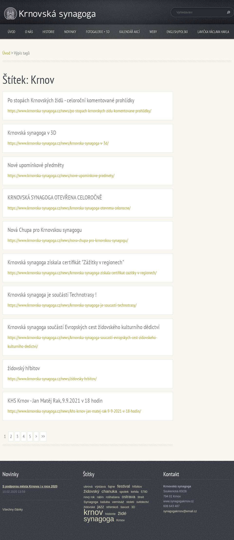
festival (123, 486)
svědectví (142, 502)
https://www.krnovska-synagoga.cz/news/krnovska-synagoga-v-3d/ (58, 143)
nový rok (89, 497)
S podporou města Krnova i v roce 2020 (29, 486)
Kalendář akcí (129, 31)
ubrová (88, 486)
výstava (100, 486)
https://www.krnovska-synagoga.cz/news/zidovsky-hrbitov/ (52, 378)
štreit (140, 497)
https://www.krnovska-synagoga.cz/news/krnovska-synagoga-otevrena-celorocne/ (69, 208)
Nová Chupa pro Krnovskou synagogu (45, 230)
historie (110, 514)
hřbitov (137, 486)
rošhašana (112, 497)
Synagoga (91, 502)
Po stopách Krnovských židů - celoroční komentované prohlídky (71, 100)
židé (122, 513)
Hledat (228, 12)
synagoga (99, 519)
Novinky (70, 31)
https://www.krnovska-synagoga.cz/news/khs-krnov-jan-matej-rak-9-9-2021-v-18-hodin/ (74, 411)
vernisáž (118, 502)
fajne (111, 486)
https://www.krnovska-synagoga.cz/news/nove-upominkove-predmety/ (61, 175)
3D (133, 507)
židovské (89, 507)
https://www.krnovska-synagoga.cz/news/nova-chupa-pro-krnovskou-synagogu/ (68, 240)
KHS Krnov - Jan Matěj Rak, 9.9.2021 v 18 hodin (55, 400)
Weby (153, 31)
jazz (100, 507)
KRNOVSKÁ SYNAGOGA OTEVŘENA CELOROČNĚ (55, 197)
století (130, 502)
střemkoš (112, 507)
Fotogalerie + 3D (98, 31)
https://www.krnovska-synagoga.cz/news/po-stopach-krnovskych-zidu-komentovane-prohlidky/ (79, 111)
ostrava (128, 496)
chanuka (109, 491)
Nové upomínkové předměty (36, 165)
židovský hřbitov (24, 368)
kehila (134, 491)
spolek (124, 491)
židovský (91, 491)
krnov (93, 512)
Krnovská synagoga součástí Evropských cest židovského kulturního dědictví (83, 327)
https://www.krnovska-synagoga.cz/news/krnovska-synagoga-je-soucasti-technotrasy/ (72, 305)
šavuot (124, 507)
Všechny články (12, 509)
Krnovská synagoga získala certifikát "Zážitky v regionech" (66, 262)
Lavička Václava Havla (213, 31)
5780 (144, 491)
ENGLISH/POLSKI (177, 31)
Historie (49, 31)
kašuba (105, 502)
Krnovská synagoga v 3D (32, 132)
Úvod (11, 31)
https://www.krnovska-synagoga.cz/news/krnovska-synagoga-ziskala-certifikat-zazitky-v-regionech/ (82, 272)
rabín (100, 497)
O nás (29, 31)
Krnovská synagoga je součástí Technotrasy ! (52, 294)
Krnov (120, 520)
